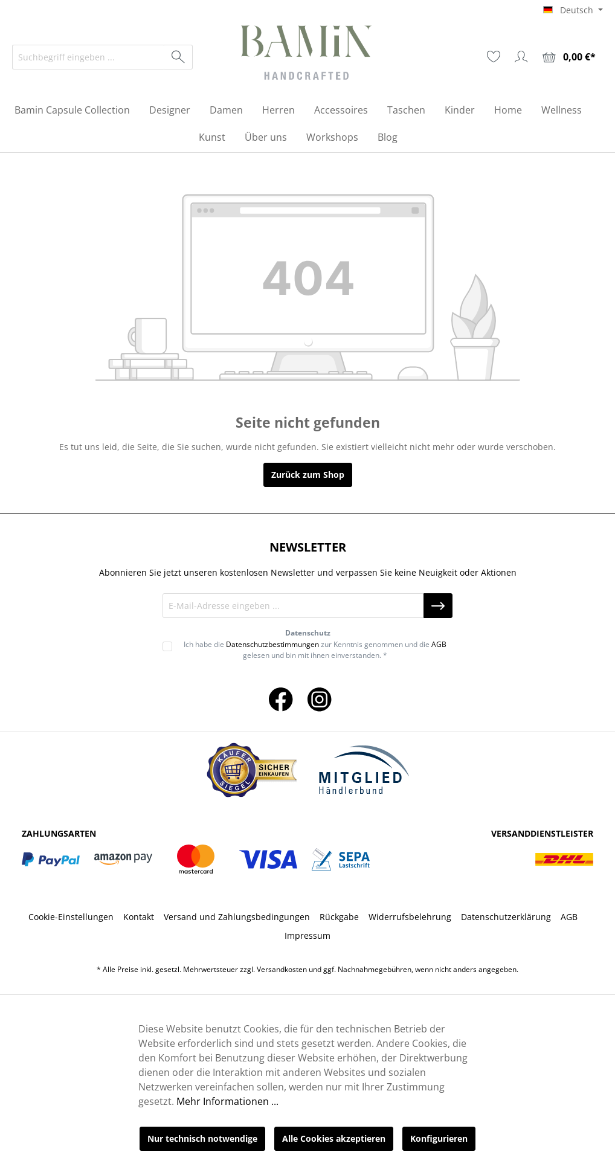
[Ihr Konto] (521, 56)
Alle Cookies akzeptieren (333, 1138)
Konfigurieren (439, 1138)
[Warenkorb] (569, 57)
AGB (438, 644)
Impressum (307, 935)
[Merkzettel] (493, 56)
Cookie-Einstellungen (71, 916)
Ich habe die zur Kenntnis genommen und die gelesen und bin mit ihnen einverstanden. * (315, 649)
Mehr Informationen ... (227, 1101)
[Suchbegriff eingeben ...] (88, 57)
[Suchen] (178, 57)
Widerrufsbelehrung (410, 916)
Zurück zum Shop (307, 474)
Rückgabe (339, 916)
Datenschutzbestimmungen (272, 644)
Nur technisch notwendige (202, 1138)
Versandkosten (282, 969)
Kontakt (138, 916)
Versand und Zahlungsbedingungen (237, 916)
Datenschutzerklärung (506, 916)
